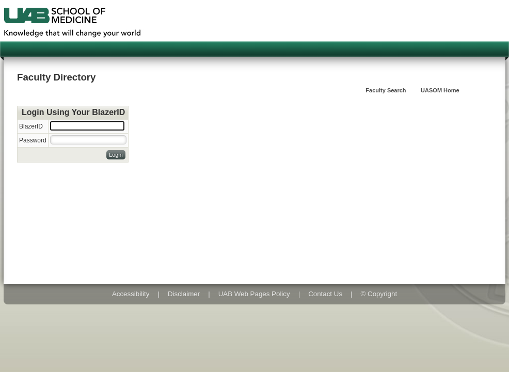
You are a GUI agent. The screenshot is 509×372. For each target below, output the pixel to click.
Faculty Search (385, 90)
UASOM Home (440, 90)
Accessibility (131, 294)
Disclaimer (184, 294)
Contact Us (325, 294)
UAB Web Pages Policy (254, 294)
